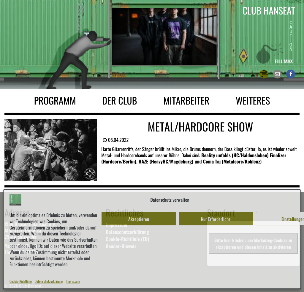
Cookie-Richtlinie (21, 281)
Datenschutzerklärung (49, 281)
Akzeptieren (138, 219)
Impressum (73, 281)
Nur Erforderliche (216, 219)
